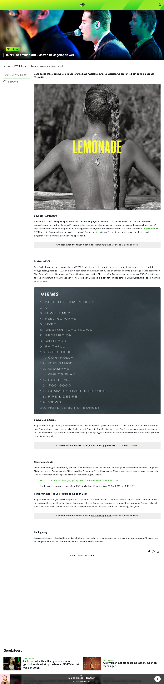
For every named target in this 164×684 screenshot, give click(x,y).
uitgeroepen (149, 229)
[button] (157, 678)
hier (97, 232)
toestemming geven (101, 245)
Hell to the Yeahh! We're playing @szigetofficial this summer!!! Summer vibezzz (79, 480)
